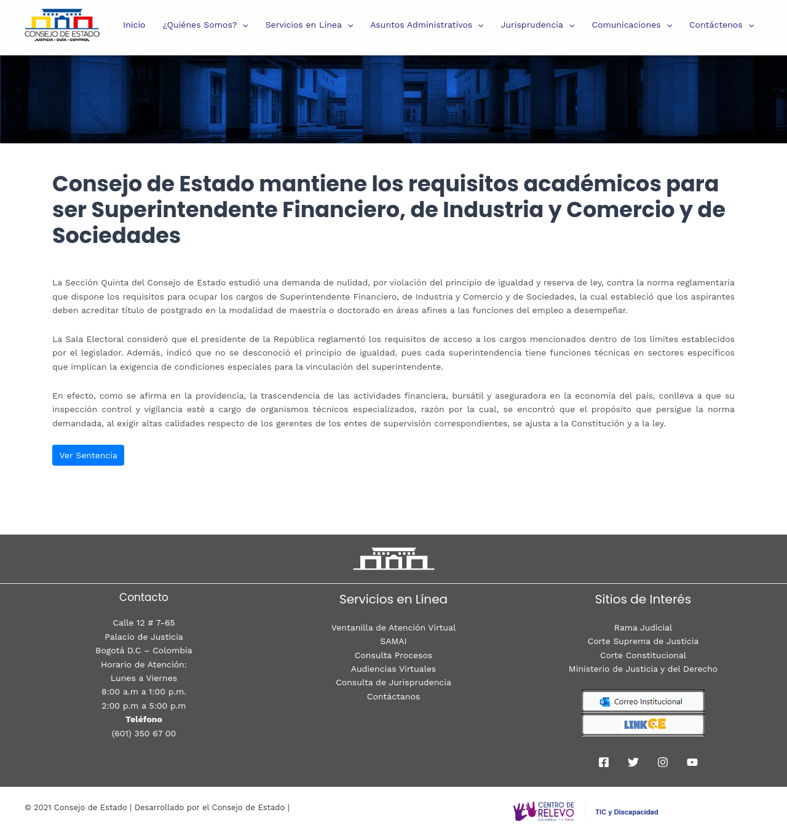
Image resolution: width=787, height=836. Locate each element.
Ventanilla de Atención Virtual (393, 627)
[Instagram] (662, 762)
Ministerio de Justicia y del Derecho (643, 669)
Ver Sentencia (88, 455)
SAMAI (393, 641)
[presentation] (242, 24)
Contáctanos (393, 696)
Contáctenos (721, 24)
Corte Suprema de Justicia (643, 641)
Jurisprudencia (538, 24)
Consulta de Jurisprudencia (393, 682)
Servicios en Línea (310, 24)
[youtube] (692, 762)
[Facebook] (603, 762)
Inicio (134, 25)
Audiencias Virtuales (393, 669)
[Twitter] (633, 762)
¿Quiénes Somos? (205, 24)
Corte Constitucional (643, 655)
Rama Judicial (643, 627)
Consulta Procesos (393, 655)
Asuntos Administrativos (426, 24)
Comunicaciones (631, 24)
